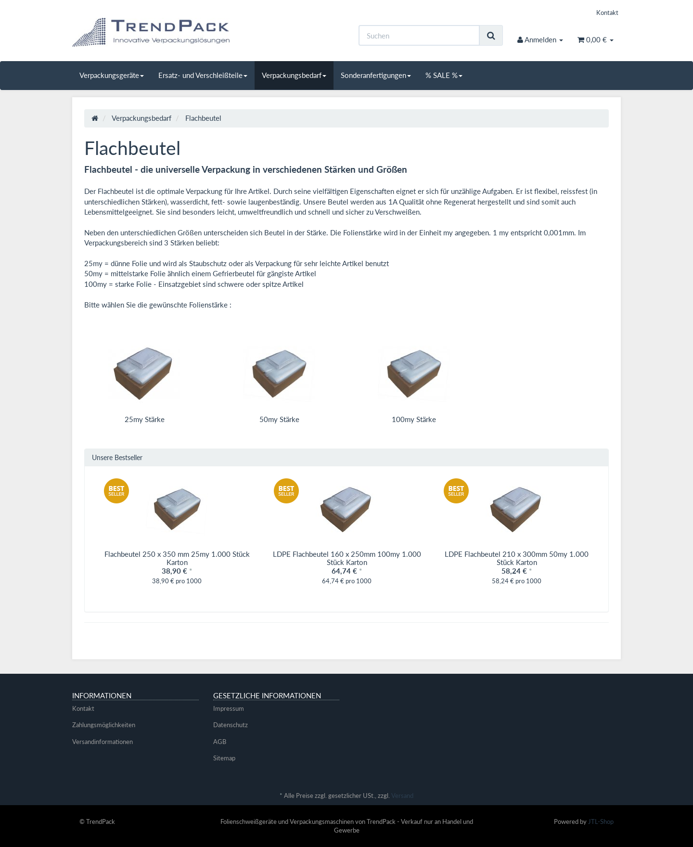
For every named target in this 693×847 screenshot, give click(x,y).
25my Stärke (145, 419)
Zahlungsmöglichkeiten (103, 725)
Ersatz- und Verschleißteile (202, 75)
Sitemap (224, 758)
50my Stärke (279, 419)
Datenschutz (230, 725)
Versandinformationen (102, 741)
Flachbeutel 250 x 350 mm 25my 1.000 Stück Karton (177, 558)
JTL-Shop (601, 821)
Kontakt (607, 12)
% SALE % (443, 75)
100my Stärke (414, 419)
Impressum (228, 708)
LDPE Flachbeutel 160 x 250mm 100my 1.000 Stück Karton (347, 558)
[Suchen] (419, 35)
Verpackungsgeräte (111, 75)
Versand (402, 795)
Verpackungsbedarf (294, 75)
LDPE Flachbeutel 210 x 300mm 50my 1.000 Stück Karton (517, 558)
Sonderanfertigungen (376, 75)
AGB (219, 741)
